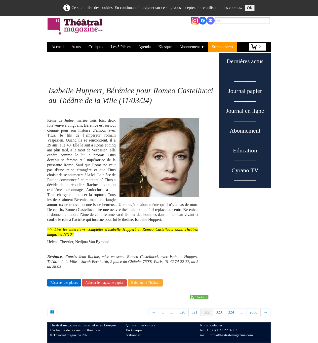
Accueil (57, 47)
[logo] (76, 29)
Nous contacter (211, 325)
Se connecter (222, 47)
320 (182, 312)
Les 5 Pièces (121, 47)
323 (219, 312)
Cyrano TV (245, 170)
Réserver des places (64, 283)
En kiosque (134, 330)
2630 (253, 312)
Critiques (95, 47)
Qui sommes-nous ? (140, 325)
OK (250, 8)
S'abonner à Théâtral (145, 283)
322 (207, 312)
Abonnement (191, 47)
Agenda (144, 47)
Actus (76, 47)
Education (245, 150)
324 (231, 312)
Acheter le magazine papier (104, 283)
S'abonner (133, 335)
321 (195, 312)
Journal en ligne (245, 111)
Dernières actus (245, 61)
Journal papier (245, 91)
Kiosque (165, 47)
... (171, 312)
